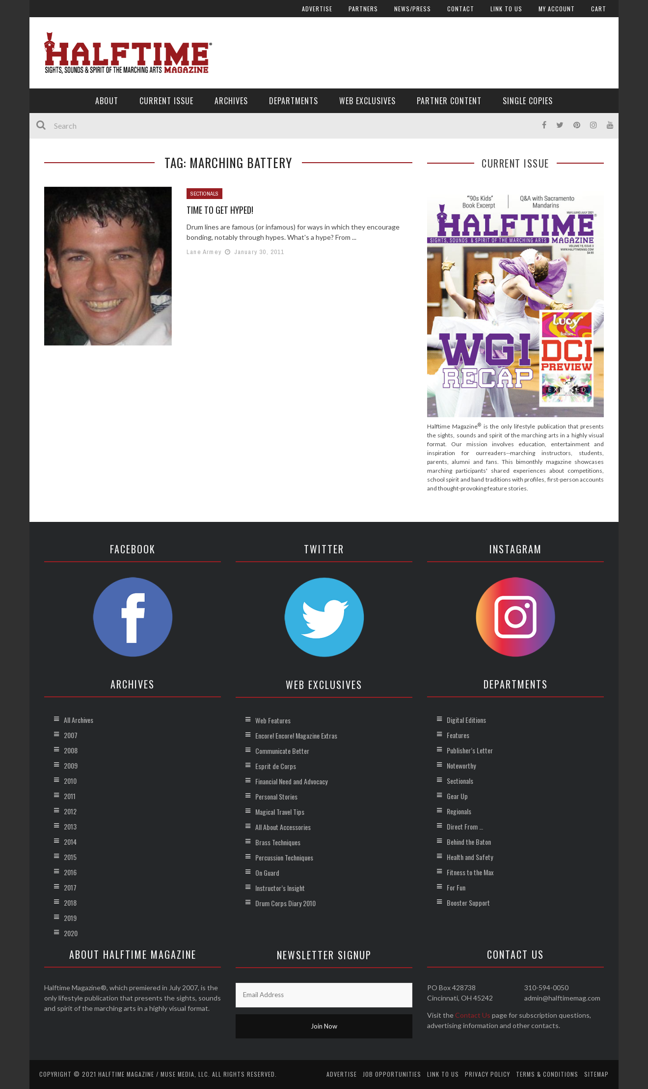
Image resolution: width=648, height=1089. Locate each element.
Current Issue (166, 101)
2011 (70, 796)
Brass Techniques (277, 842)
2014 (70, 841)
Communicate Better (282, 750)
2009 (71, 765)
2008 (71, 750)
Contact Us (472, 1015)
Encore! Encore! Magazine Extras (296, 735)
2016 (70, 872)
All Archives (78, 720)
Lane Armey (204, 252)
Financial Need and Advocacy (291, 781)
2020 (71, 933)
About (106, 101)
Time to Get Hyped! (220, 209)
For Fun (456, 887)
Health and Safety (470, 857)
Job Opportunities (392, 1074)
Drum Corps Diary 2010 (285, 903)
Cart (598, 8)
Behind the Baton (469, 841)
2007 (71, 735)
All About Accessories (283, 827)
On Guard (267, 872)
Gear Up (457, 796)
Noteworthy (461, 765)
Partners (363, 8)
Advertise (317, 8)
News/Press (412, 8)
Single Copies (528, 101)
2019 (70, 918)
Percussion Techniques (284, 857)
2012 (70, 811)
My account (557, 8)
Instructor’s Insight (280, 888)
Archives (231, 101)
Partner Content (449, 101)
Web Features (273, 720)
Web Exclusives (367, 101)
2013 (70, 826)
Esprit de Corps (275, 766)
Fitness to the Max (470, 872)
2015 (70, 857)
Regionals (459, 811)
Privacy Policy (487, 1074)
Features (458, 735)
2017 (70, 887)
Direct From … (465, 826)
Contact (460, 8)
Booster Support (468, 902)
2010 (70, 780)
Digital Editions (466, 720)
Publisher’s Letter (470, 750)
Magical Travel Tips (279, 811)
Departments (293, 101)
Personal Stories (276, 796)
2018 (70, 902)
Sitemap (596, 1074)
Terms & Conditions (547, 1074)
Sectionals (204, 193)
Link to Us (506, 8)
